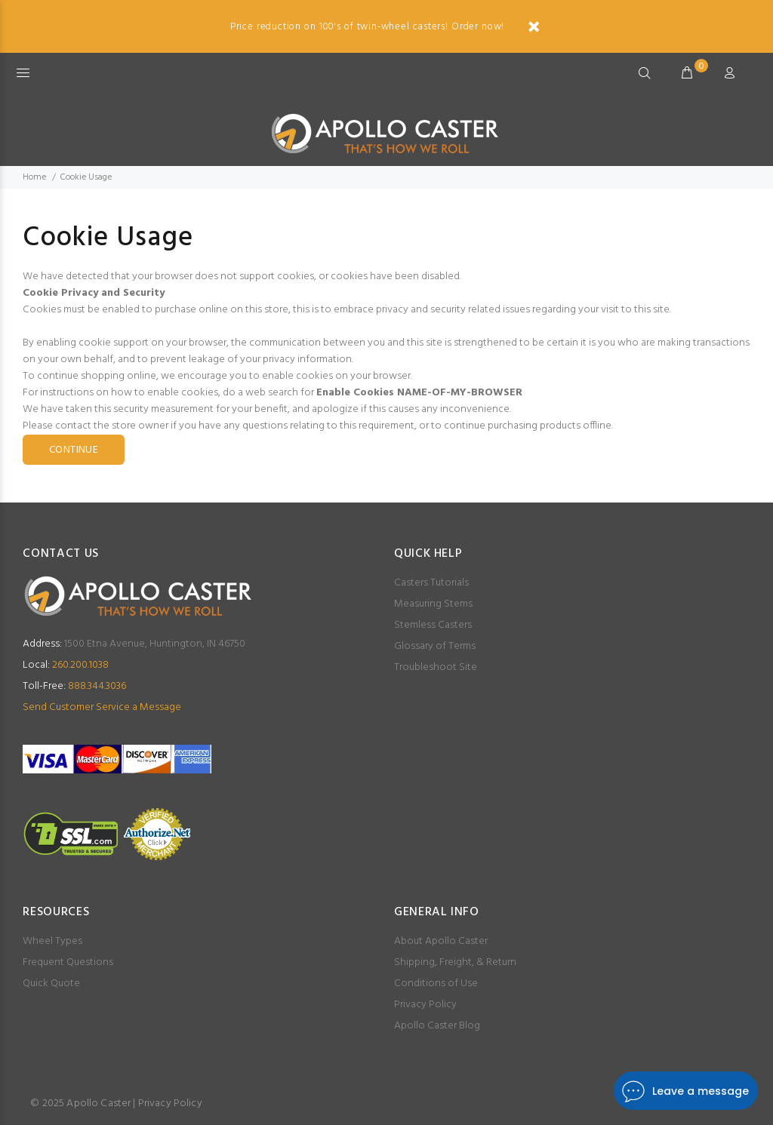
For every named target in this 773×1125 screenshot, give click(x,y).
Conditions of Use (436, 983)
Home (34, 177)
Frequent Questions (68, 962)
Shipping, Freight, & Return (455, 962)
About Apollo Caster (441, 941)
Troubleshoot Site (435, 667)
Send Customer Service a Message (102, 707)
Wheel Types (52, 941)
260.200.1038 (66, 665)
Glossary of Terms (435, 646)
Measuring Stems (433, 604)
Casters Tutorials (431, 583)
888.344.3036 (74, 686)
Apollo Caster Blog (437, 1025)
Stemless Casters (433, 625)
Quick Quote (51, 983)
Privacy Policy (425, 1004)
